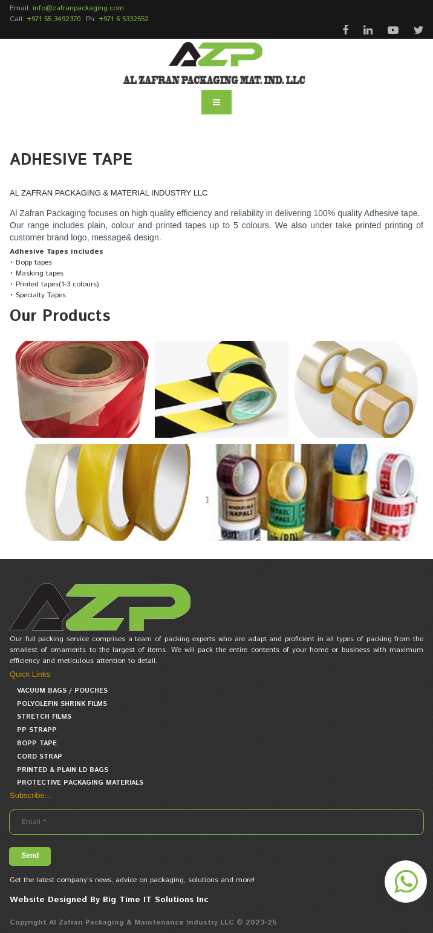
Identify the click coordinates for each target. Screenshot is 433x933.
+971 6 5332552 (124, 19)
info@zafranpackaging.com (78, 8)
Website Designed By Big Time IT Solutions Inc (109, 900)
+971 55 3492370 (54, 19)
